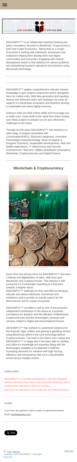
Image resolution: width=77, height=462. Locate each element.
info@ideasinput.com (21, 414)
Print (8, 451)
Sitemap (16, 451)
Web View (69, 451)
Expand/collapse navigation (38, 5)
